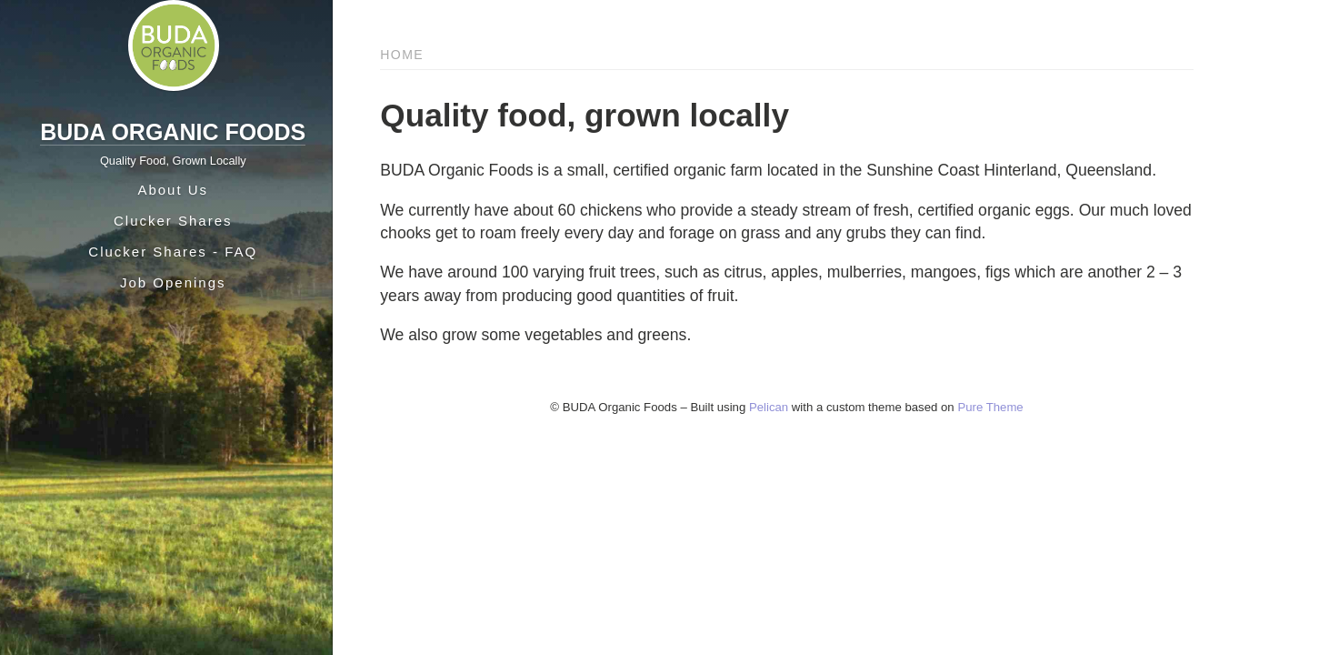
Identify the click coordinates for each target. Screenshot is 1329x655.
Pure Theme (990, 407)
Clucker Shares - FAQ (172, 251)
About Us (172, 189)
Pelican (768, 407)
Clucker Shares (173, 220)
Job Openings (173, 282)
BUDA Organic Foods (172, 132)
